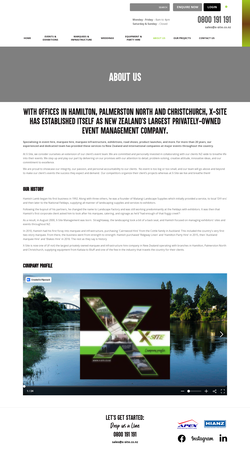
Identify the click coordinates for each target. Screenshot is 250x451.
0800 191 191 (214, 19)
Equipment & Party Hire (133, 38)
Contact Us (207, 38)
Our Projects (182, 38)
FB (182, 438)
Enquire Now (187, 7)
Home (27, 38)
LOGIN (212, 7)
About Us (159, 38)
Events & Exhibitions (50, 38)
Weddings (107, 38)
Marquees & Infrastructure (81, 38)
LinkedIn (223, 438)
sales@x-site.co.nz (218, 27)
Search (133, 7)
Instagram (202, 438)
